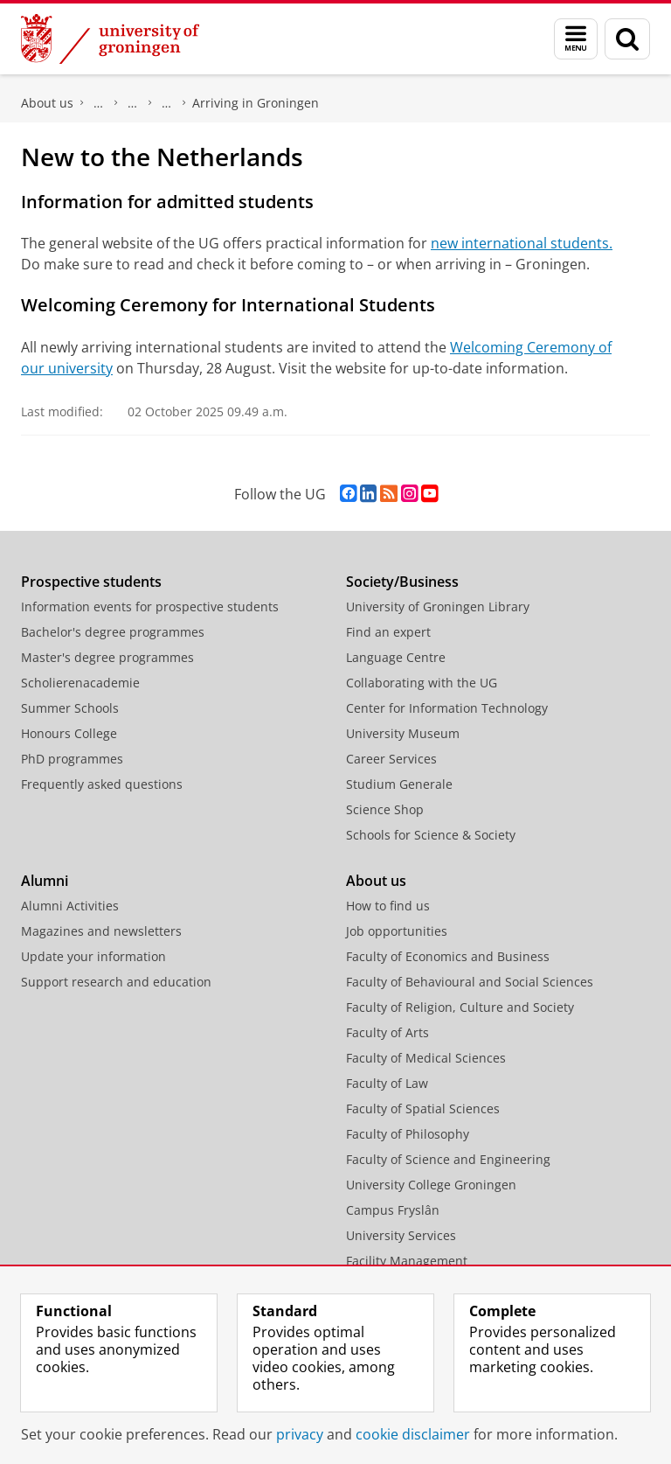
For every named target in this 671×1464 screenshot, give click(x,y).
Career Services (391, 758)
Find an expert (388, 632)
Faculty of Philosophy (407, 1134)
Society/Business (402, 581)
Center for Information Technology (447, 708)
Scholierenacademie (80, 682)
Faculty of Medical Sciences (426, 1057)
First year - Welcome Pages (167, 103)
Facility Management (406, 1260)
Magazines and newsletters (101, 931)
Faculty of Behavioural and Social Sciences (469, 981)
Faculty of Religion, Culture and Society (460, 1007)
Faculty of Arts (387, 1032)
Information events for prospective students (150, 606)
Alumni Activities (70, 905)
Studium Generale (399, 784)
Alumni (44, 880)
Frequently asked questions (102, 784)
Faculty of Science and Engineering (98, 103)
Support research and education (116, 981)
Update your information (93, 956)
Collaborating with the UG (421, 682)
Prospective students (91, 581)
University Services (401, 1235)
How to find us (388, 905)
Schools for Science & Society (430, 834)
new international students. (521, 243)
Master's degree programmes (107, 657)
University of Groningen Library (437, 606)
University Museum (403, 733)
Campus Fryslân (392, 1210)
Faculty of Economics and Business (448, 956)
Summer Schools (70, 708)
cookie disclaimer (413, 1434)
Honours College (69, 733)
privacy (299, 1434)
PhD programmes (72, 758)
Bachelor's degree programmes (112, 632)
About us (47, 102)
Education (133, 103)
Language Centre (396, 657)
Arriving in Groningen (255, 102)
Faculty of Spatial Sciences (423, 1108)
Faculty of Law (387, 1083)
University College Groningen (431, 1184)
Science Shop (385, 809)
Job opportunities (396, 931)
